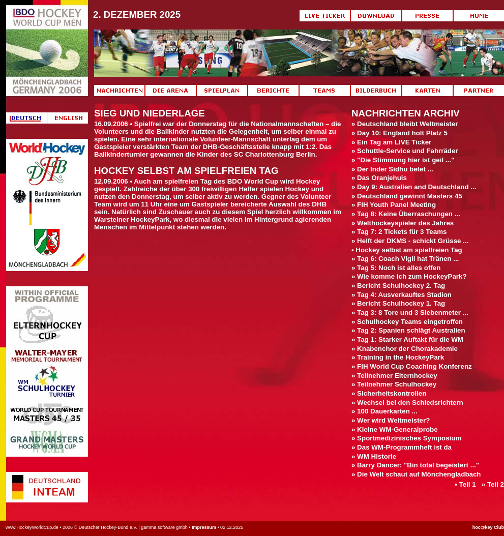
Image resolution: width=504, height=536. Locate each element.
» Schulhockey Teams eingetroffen (407, 321)
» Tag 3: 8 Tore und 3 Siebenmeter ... (409, 312)
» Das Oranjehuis (379, 178)
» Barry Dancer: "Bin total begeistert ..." (415, 465)
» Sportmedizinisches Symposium (406, 438)
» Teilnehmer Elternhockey (394, 375)
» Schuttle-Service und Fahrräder (404, 151)
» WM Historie (373, 456)
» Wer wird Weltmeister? (390, 420)
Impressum (204, 527)
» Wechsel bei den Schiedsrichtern (407, 402)
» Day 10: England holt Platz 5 (399, 133)
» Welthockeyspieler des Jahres (402, 223)
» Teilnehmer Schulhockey (393, 384)
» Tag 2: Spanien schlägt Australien (408, 330)
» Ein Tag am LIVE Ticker (391, 142)
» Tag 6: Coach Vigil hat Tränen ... (405, 258)
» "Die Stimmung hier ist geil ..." (402, 160)
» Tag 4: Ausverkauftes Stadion (401, 295)
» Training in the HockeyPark (397, 357)
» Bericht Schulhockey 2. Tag (398, 285)
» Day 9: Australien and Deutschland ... (413, 187)
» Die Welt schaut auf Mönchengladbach (416, 474)
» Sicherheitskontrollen (388, 393)
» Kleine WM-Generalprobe (394, 429)
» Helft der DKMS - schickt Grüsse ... (409, 241)
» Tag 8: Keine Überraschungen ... (405, 214)
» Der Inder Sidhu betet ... (392, 169)
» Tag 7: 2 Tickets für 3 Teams (399, 231)
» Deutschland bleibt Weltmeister (404, 124)
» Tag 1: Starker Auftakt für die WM (407, 339)
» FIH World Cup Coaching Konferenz (411, 366)
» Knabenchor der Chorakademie (404, 348)
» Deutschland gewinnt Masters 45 (406, 196)
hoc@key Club (488, 527)
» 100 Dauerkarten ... (384, 411)
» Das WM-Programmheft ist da (401, 447)
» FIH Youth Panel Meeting (393, 205)
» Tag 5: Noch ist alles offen (395, 268)
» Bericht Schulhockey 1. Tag (398, 303)
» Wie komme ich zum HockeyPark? (409, 276)
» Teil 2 (493, 484)
